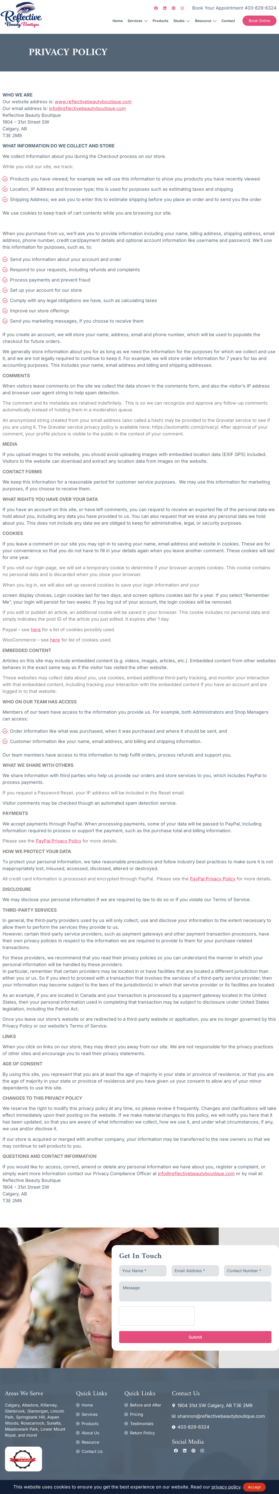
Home (118, 21)
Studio (181, 21)
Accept (254, 1487)
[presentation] (157, 1316)
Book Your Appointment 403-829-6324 (234, 8)
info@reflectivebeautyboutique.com (87, 108)
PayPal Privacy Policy (58, 841)
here (36, 629)
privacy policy (225, 1486)
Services (138, 21)
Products (160, 21)
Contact (228, 21)
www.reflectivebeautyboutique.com (93, 101)
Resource (205, 21)
